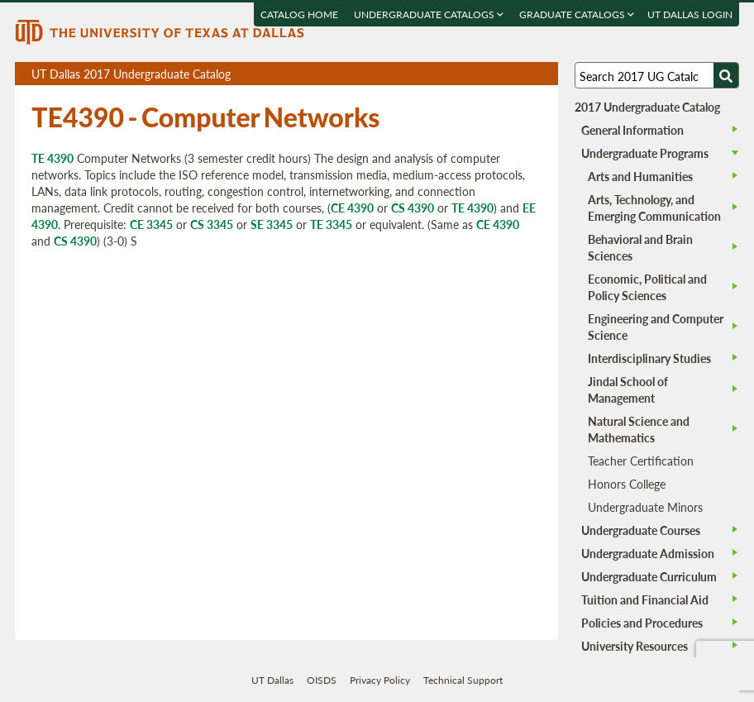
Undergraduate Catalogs (428, 14)
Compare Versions (543, 74)
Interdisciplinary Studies (649, 358)
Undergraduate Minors (645, 507)
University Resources (634, 646)
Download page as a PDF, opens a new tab (486, 74)
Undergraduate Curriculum (649, 576)
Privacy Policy (380, 680)
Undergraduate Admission (647, 553)
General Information (632, 130)
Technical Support (463, 680)
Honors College (627, 483)
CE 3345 (151, 224)
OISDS (321, 680)
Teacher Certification (641, 460)
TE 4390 (52, 158)
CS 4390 (412, 207)
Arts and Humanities (640, 176)
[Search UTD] (725, 75)
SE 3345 (272, 224)
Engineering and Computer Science (655, 326)
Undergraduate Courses (640, 530)
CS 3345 (211, 224)
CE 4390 (352, 207)
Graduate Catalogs (576, 14)
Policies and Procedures (642, 622)
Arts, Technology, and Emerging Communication (654, 207)
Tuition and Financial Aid (645, 599)
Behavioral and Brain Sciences (640, 247)
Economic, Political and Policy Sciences (647, 286)
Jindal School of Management (628, 389)
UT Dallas (272, 680)
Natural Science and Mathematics (639, 429)
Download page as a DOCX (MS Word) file (505, 74)
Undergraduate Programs (645, 153)
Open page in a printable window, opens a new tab (524, 74)
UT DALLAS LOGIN (690, 14)
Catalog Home (299, 14)
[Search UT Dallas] (657, 75)
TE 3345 (331, 224)
